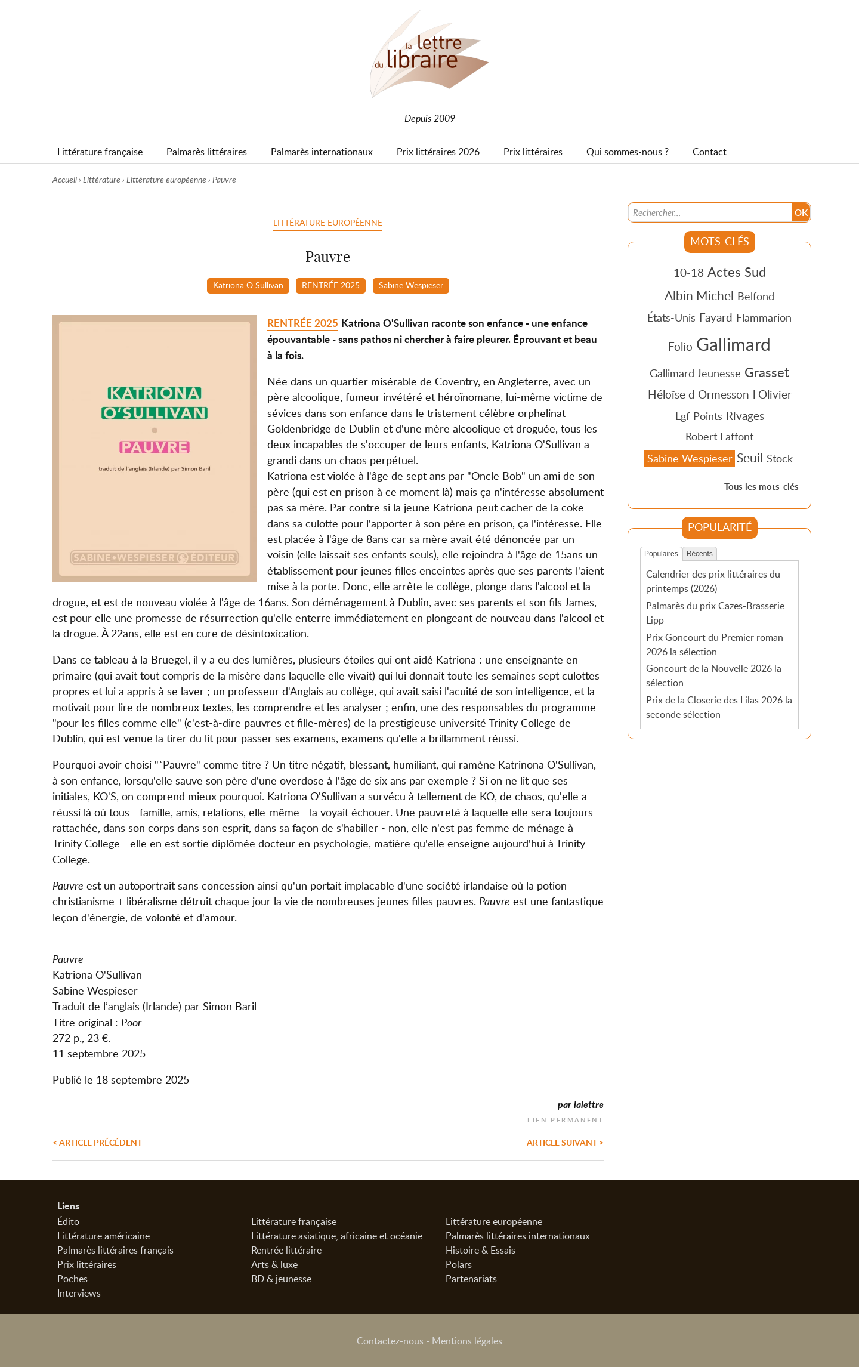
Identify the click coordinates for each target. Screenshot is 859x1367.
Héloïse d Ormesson (698, 394)
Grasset (766, 372)
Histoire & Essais (480, 1250)
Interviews (79, 1293)
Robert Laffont (719, 436)
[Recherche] (710, 212)
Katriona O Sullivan (248, 285)
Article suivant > (565, 1142)
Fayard (716, 317)
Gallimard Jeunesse (695, 373)
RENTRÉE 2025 (331, 285)
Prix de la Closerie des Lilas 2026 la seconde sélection (719, 707)
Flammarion (764, 317)
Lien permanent (565, 1118)
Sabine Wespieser (411, 285)
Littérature (101, 179)
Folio (680, 346)
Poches (72, 1278)
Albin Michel (699, 295)
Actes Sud (736, 271)
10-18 (688, 272)
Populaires (661, 554)
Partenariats (471, 1278)
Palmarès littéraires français (115, 1250)
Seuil (750, 457)
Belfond (755, 296)
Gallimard (733, 343)
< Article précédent (97, 1142)
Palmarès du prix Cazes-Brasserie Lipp (715, 613)
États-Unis (671, 317)
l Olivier (772, 394)
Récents (700, 554)
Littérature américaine (103, 1235)
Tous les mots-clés (761, 486)
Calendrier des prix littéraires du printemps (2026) (713, 581)
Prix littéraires (86, 1264)
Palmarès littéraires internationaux (518, 1235)
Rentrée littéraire (286, 1250)
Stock (780, 458)
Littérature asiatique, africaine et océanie (336, 1235)
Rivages (745, 416)
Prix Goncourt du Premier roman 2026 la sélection (714, 644)
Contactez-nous (390, 1340)
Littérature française (293, 1221)
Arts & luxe (274, 1264)
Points (707, 416)
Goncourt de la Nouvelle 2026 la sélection (713, 675)
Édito (68, 1221)
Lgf (682, 416)
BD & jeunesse (281, 1278)
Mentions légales (467, 1340)
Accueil (64, 179)
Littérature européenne (166, 179)
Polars (459, 1264)
